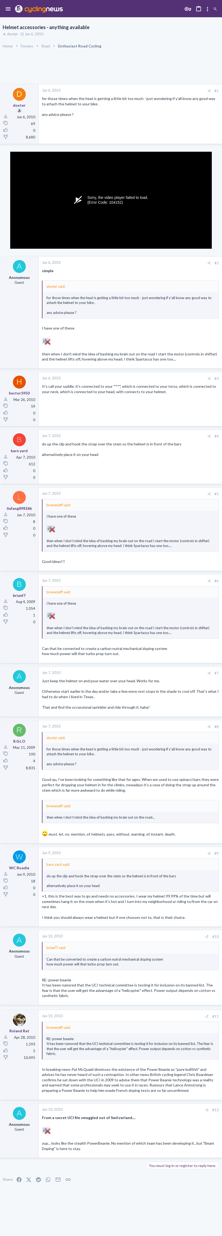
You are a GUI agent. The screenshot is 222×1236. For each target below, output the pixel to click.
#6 (216, 581)
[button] (8, 9)
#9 (216, 853)
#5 (216, 494)
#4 (216, 436)
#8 (216, 727)
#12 (215, 1110)
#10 (215, 936)
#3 (216, 378)
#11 (215, 1016)
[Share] (209, 91)
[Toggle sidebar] (207, 9)
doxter (12, 34)
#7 (216, 673)
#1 (216, 91)
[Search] (215, 9)
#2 (216, 263)
